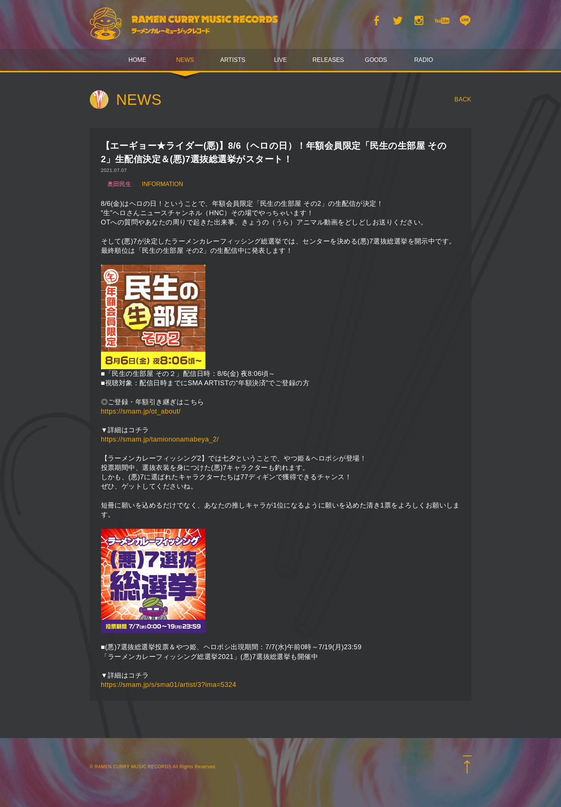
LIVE (280, 60)
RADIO (423, 60)
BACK (463, 99)
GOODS (376, 60)
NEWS (185, 60)
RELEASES (328, 60)
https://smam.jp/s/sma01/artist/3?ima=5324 (168, 684)
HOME (137, 60)
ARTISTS (232, 60)
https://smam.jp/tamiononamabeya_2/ (160, 439)
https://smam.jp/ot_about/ (141, 411)
